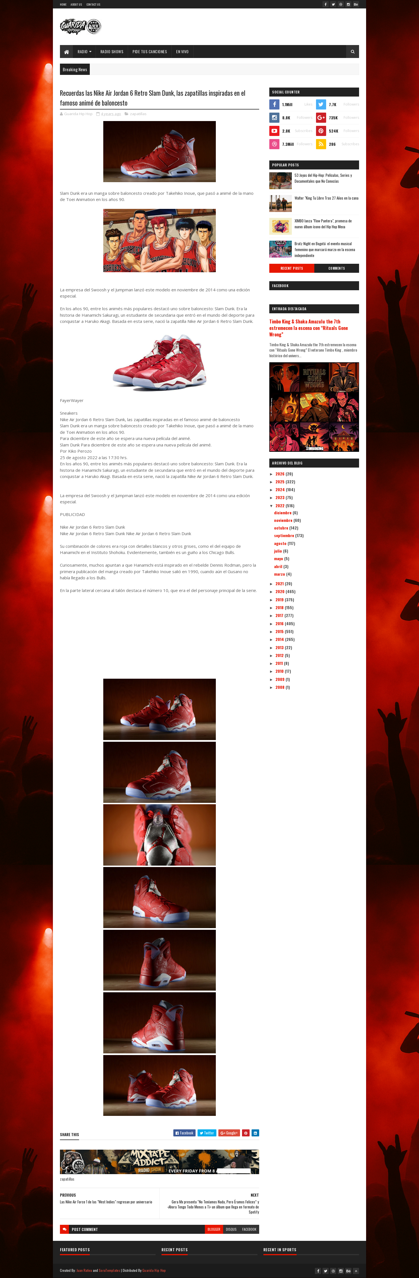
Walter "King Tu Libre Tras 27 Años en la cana (326, 198)
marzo (280, 574)
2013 (280, 647)
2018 (280, 607)
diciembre (283, 512)
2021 (280, 583)
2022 (280, 505)
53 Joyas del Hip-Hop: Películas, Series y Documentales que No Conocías (323, 178)
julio (278, 551)
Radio (83, 51)
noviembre (283, 520)
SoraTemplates (109, 1270)
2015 (280, 631)
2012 (280, 655)
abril (278, 566)
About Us (76, 4)
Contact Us (93, 4)
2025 (280, 481)
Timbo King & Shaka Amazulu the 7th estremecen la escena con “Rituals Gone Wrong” (308, 328)
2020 (280, 591)
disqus (231, 1229)
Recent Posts (292, 268)
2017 (279, 615)
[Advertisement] (159, 639)
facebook (249, 1229)
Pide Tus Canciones (150, 51)
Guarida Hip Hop (154, 1270)
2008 (280, 687)
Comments (336, 268)
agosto (281, 543)
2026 (280, 474)
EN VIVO (182, 51)
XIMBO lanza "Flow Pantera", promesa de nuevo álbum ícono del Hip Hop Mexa (323, 223)
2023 (280, 497)
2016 (280, 623)
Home (63, 4)
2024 (280, 489)
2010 (280, 671)
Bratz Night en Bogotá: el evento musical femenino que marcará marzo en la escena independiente (325, 249)
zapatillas (138, 113)
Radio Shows (112, 51)
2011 (279, 663)
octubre (281, 528)
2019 (280, 599)
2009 (280, 679)
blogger (214, 1229)
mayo (279, 558)
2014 (280, 639)
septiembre (284, 535)
